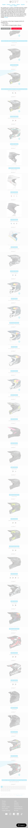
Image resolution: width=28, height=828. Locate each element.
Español (23, 4)
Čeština (15, 5)
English (4, 4)
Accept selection (6, 28)
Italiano (18, 4)
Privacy (6, 17)
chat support (5, 23)
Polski (11, 5)
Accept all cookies (16, 28)
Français (14, 4)
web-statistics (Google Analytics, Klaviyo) (11, 25)
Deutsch (9, 4)
